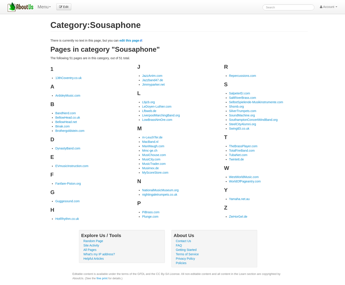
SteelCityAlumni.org (242, 124)
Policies (181, 263)
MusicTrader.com (154, 163)
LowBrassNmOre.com (157, 119)
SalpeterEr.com (239, 93)
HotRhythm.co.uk (67, 219)
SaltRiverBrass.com (242, 97)
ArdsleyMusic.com (67, 95)
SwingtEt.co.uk (239, 128)
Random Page (93, 241)
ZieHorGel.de (238, 216)
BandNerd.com (65, 113)
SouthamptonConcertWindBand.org (253, 119)
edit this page (129, 40)
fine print (102, 278)
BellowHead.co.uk (67, 117)
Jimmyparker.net (153, 84)
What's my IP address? (99, 254)
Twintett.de (236, 159)
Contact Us (183, 241)
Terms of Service (187, 254)
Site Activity (91, 245)
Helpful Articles (93, 258)
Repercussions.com (242, 75)
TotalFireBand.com (242, 150)
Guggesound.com (67, 201)
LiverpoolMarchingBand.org (161, 115)
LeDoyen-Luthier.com (156, 106)
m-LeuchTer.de (152, 137)
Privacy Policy (185, 258)
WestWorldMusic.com (244, 177)
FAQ (179, 245)
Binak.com (62, 126)
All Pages (89, 250)
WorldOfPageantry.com (245, 181)
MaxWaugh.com (153, 146)
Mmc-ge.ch (149, 150)
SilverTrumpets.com (242, 111)
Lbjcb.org (148, 102)
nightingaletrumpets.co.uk (159, 194)
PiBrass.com (151, 212)
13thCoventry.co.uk (68, 78)
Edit (63, 7)
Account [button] (328, 7)
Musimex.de (150, 168)
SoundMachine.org (242, 115)
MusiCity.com (151, 159)
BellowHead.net (66, 122)
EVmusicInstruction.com (71, 166)
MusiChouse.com (154, 155)
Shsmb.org (236, 106)
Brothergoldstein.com (69, 130)
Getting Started (186, 250)
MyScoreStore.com (155, 172)
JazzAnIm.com (152, 75)
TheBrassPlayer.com (243, 146)
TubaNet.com (238, 155)
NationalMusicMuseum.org (160, 190)
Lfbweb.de (149, 111)
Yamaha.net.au (239, 199)
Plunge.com (150, 216)
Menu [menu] (44, 6)
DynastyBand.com (67, 148)
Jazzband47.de (152, 80)
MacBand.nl (150, 141)
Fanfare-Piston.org (68, 183)
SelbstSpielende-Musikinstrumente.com (256, 102)
